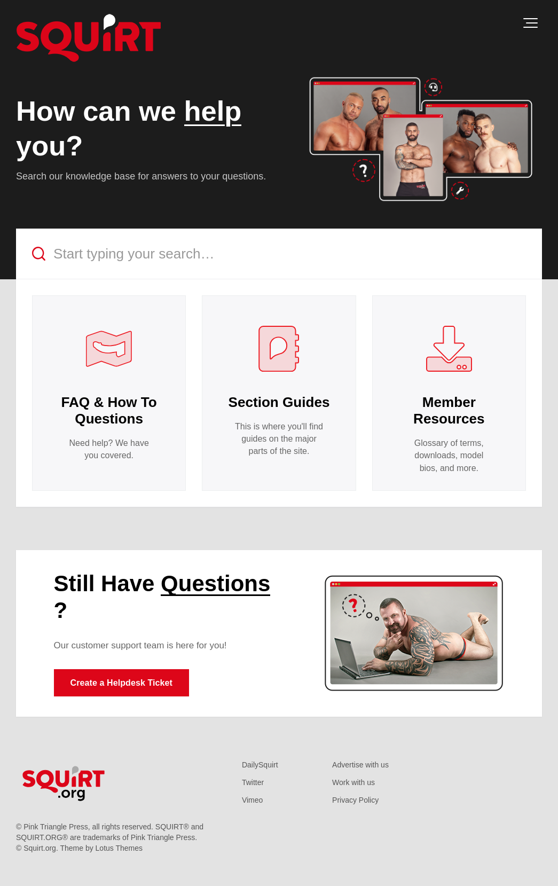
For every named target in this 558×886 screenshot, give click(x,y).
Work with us (353, 782)
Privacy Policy (355, 800)
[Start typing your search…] (279, 254)
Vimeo (252, 800)
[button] (530, 23)
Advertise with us (360, 764)
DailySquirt (260, 764)
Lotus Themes (119, 848)
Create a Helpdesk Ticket (121, 682)
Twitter (253, 782)
